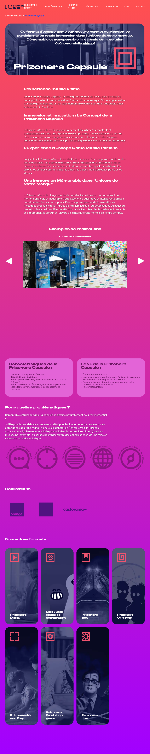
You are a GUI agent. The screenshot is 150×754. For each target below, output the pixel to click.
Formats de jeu (72, 6)
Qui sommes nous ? (30, 6)
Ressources (111, 7)
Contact (140, 7)
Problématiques (53, 7)
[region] (75, 261)
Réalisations (93, 7)
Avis (126, 7)
